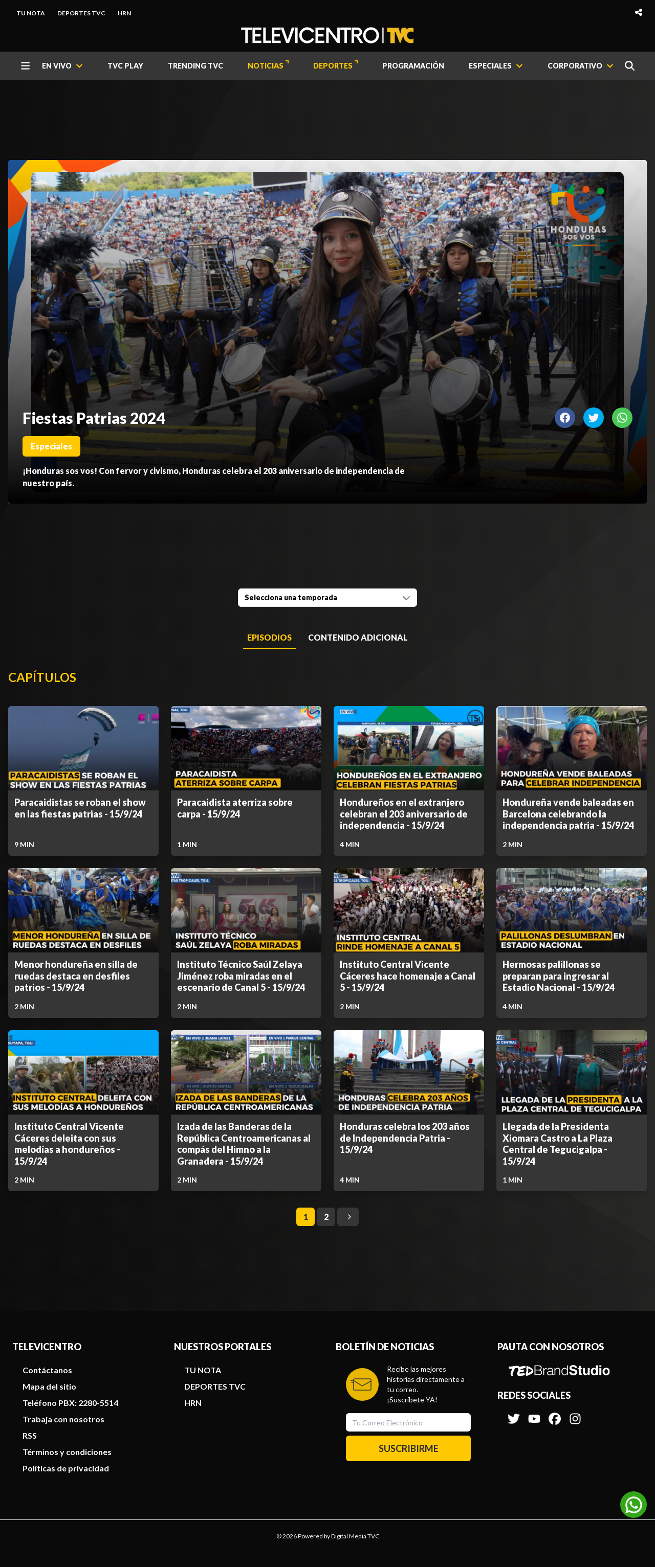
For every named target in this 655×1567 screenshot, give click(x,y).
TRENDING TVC (195, 65)
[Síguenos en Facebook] (555, 1413)
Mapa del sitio (49, 1386)
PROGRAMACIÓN (413, 65)
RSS (30, 1435)
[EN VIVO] (62, 66)
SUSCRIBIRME (409, 1448)
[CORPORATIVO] (580, 66)
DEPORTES (335, 65)
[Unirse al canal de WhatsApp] (633, 1504)
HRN (124, 13)
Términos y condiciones (67, 1452)
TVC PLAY (125, 65)
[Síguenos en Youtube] (534, 1413)
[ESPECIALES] (496, 66)
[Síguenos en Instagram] (575, 1413)
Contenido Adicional (358, 637)
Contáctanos (47, 1370)
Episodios (269, 637)
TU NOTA (30, 13)
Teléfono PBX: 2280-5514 (70, 1402)
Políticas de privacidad (66, 1468)
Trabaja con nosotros (63, 1419)
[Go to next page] (348, 1217)
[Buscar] (630, 66)
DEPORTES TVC (81, 13)
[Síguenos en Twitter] (514, 1413)
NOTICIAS (268, 65)
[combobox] (327, 597)
